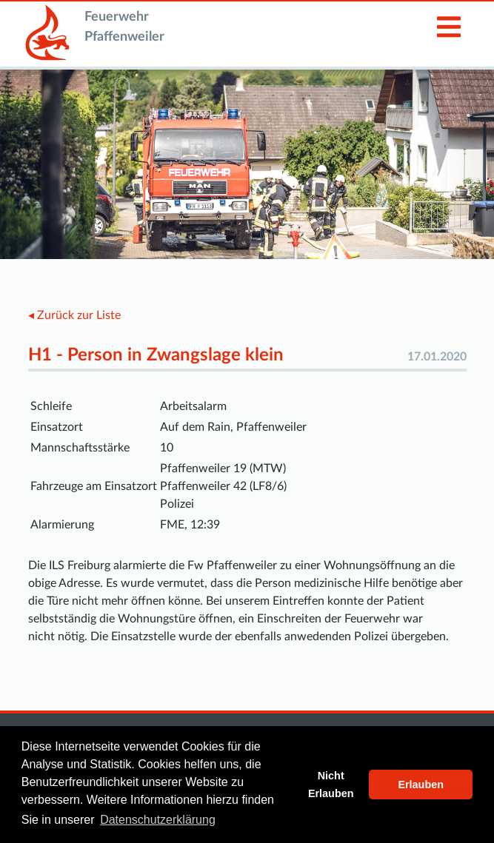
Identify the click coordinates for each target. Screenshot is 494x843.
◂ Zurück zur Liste (74, 315)
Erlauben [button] (421, 784)
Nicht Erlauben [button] (331, 784)
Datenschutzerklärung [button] (158, 819)
